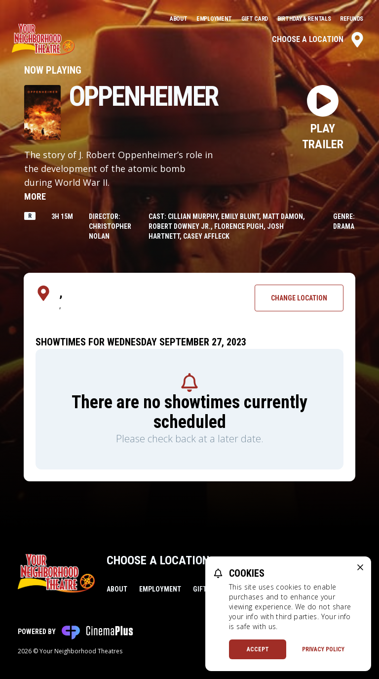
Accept (258, 649)
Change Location (299, 298)
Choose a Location (318, 39)
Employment (214, 18)
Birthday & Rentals (304, 18)
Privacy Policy (323, 649)
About (179, 18)
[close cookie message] (360, 567)
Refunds (351, 18)
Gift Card (255, 18)
